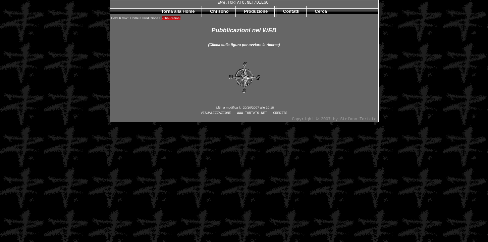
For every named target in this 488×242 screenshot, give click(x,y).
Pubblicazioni (171, 18)
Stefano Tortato (358, 119)
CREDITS (280, 113)
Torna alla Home (178, 11)
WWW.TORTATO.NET (252, 113)
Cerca (321, 11)
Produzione (256, 11)
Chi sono (219, 11)
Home (134, 18)
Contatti (291, 11)
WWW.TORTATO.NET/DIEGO (243, 2)
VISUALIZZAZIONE (216, 113)
